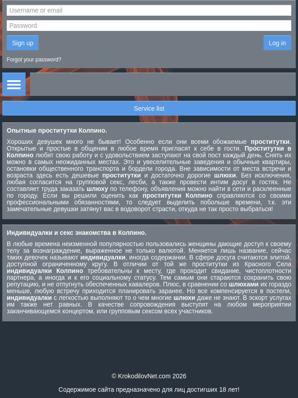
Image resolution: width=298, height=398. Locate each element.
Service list (149, 108)
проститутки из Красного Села (241, 264)
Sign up (22, 43)
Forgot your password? (34, 59)
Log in (277, 43)
